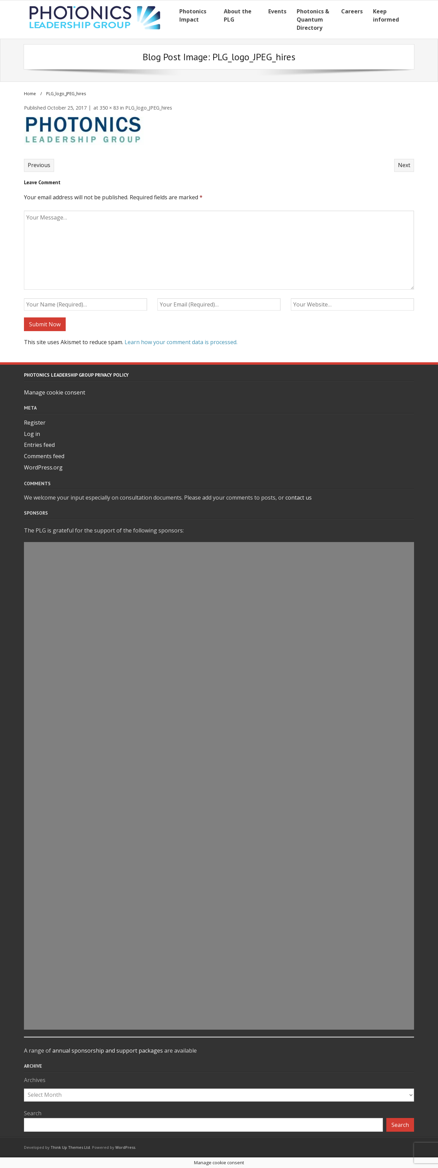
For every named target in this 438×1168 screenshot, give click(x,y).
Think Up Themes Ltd (70, 1147)
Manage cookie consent (54, 392)
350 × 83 (109, 107)
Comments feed (44, 456)
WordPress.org (43, 467)
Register (35, 422)
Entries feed (39, 445)
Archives (35, 1080)
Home (30, 94)
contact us (298, 497)
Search (32, 1113)
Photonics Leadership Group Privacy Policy (76, 375)
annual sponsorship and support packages (107, 1050)
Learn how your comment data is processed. (181, 342)
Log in (32, 434)
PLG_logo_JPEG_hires (148, 107)
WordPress (125, 1147)
